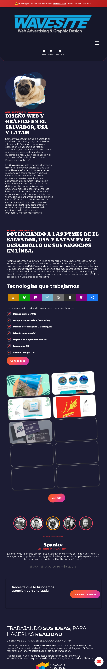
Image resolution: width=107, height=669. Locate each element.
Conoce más (17, 361)
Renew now (59, 3)
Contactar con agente (85, 594)
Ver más (57, 498)
